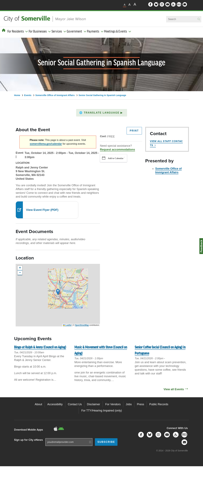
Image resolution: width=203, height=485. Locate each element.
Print (134, 130)
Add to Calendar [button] (115, 158)
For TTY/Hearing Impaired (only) (101, 410)
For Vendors (113, 404)
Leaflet (67, 325)
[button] (101, 113)
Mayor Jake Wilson (70, 19)
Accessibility (55, 404)
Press (140, 404)
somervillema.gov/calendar (46, 143)
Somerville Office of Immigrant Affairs (55, 95)
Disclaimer (93, 404)
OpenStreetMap (82, 325)
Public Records (158, 404)
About (38, 404)
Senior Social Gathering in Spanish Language (102, 95)
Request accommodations (117, 149)
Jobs (129, 404)
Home (17, 95)
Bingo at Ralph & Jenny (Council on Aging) (40, 347)
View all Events (174, 389)
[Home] (3, 30)
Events (27, 95)
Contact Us (75, 404)
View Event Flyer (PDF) (42, 209)
